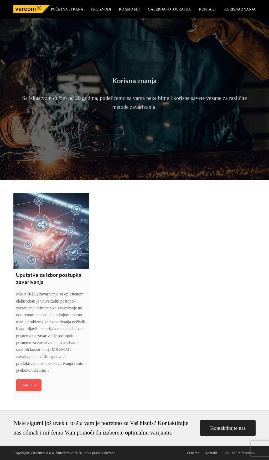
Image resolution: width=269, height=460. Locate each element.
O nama (193, 453)
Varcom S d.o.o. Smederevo (51, 453)
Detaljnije (29, 385)
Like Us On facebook (239, 453)
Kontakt (211, 453)
